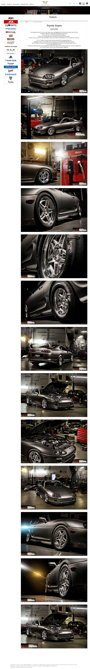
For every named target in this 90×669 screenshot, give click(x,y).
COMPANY (3, 4)
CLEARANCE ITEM (24, 4)
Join (77, 3)
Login (74, 3)
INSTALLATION (16, 4)
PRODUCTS (9, 4)
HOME (70, 3)
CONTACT (31, 4)
